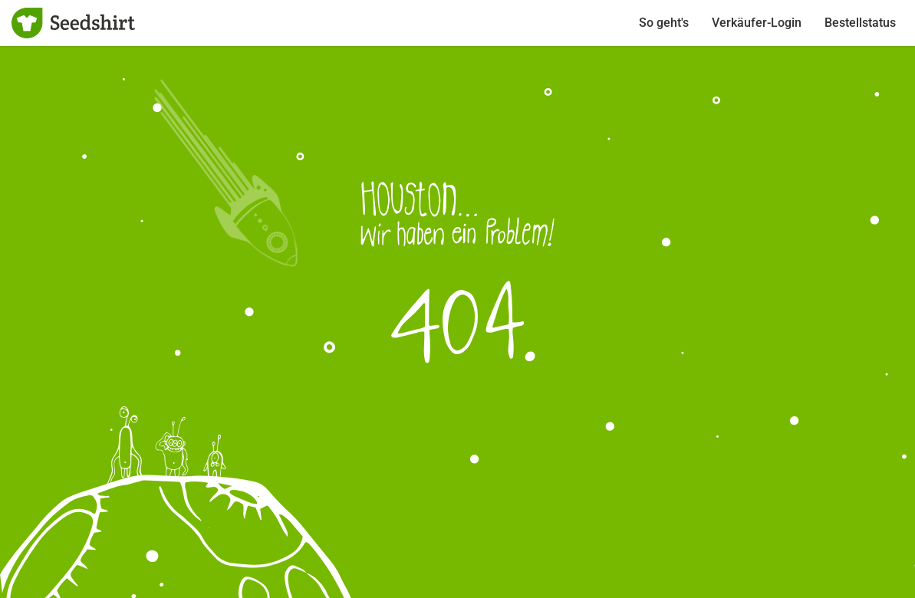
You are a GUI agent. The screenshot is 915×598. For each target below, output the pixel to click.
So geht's (664, 22)
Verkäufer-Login (756, 22)
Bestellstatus (860, 22)
